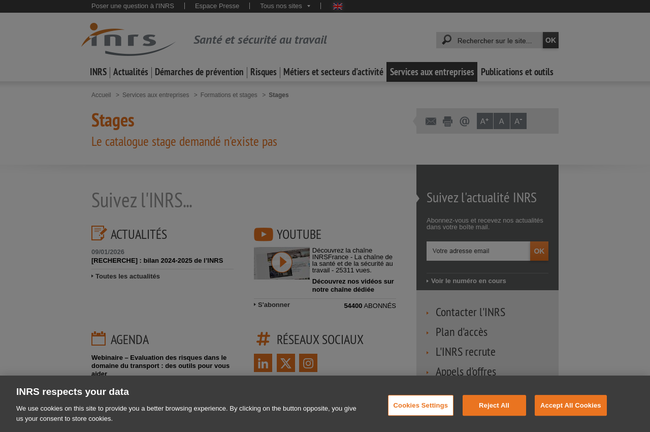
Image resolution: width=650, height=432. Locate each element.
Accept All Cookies (570, 411)
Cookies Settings (421, 411)
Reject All (494, 411)
